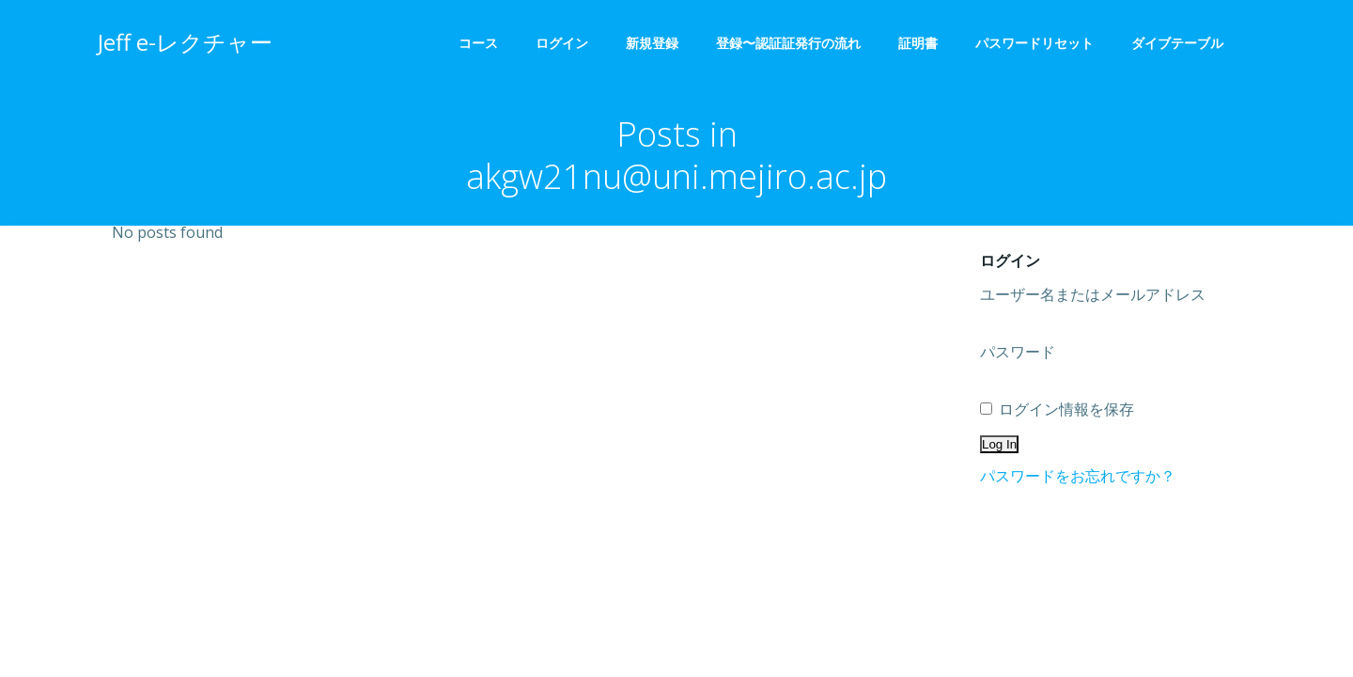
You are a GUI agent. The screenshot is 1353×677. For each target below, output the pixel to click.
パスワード (1017, 351)
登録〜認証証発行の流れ (788, 43)
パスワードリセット (1034, 43)
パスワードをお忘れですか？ (1077, 475)
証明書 (918, 43)
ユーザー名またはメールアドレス (1092, 294)
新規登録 (652, 43)
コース (478, 43)
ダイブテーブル (1183, 43)
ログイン (562, 43)
